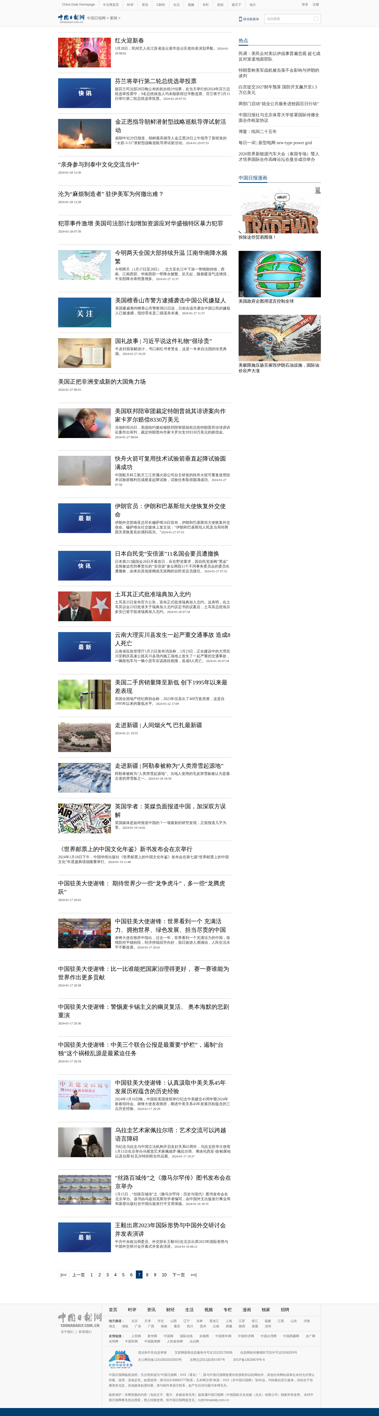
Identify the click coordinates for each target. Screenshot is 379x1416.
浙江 (255, 1321)
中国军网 (131, 1341)
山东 (294, 1321)
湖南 (125, 1326)
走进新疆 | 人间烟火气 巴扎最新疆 (158, 725)
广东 (138, 1326)
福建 (268, 1321)
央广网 (310, 1336)
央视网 (204, 1336)
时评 (130, 5)
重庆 (177, 1326)
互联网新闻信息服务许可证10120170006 (203, 1352)
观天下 (236, 5)
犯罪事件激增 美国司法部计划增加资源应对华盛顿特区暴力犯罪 (140, 223)
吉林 (199, 1321)
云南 (216, 1326)
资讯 (145, 5)
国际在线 (186, 1336)
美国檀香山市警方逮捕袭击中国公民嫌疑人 (170, 300)
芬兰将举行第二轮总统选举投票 (156, 81)
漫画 (247, 1309)
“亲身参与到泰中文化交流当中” (98, 164)
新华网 (152, 1336)
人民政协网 (175, 1341)
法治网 (194, 1341)
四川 (190, 1326)
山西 (173, 1321)
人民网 (136, 1336)
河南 (307, 1321)
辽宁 (186, 1321)
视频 (191, 5)
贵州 (203, 1326)
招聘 (285, 1309)
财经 (170, 1309)
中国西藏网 (291, 1336)
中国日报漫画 (253, 178)
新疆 (255, 1326)
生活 (176, 5)
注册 (316, 4)
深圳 (268, 1326)
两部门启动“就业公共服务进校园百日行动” (279, 103)
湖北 (112, 1326)
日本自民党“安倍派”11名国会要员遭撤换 (167, 553)
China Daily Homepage (78, 4)
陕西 (242, 1326)
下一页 (178, 1275)
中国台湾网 (269, 1336)
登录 (305, 4)
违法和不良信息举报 (152, 1352)
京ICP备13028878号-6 (249, 1360)
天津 (147, 1321)
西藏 (229, 1326)
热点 (243, 40)
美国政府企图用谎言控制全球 (266, 301)
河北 (160, 1321)
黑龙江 (214, 1321)
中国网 (168, 1336)
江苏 (242, 1321)
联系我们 (85, 1332)
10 (164, 1275)
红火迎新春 (129, 40)
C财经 (160, 5)
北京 (134, 1321)
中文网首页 (111, 5)
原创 (220, 5)
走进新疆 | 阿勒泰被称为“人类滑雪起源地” (169, 765)
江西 (281, 1321)
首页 (113, 1309)
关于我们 (67, 1332)
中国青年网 (223, 1336)
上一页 (78, 1275)
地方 (252, 5)
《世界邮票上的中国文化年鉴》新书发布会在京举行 (125, 849)
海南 (164, 1326)
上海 (229, 1321)
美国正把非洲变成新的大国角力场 (102, 381)
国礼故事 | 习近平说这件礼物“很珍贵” (163, 341)
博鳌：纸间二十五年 (258, 131)
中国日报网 (96, 18)
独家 (266, 1309)
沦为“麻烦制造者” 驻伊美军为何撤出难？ (111, 194)
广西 (151, 1326)
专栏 (206, 5)
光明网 (113, 1341)
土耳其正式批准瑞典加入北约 (153, 594)
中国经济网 (246, 1336)
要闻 (113, 18)
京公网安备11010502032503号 (160, 1360)
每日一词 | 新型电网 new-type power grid (275, 142)
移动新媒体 (251, 19)
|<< (64, 1275)
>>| (194, 1275)
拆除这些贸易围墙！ (258, 237)
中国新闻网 (152, 1341)
